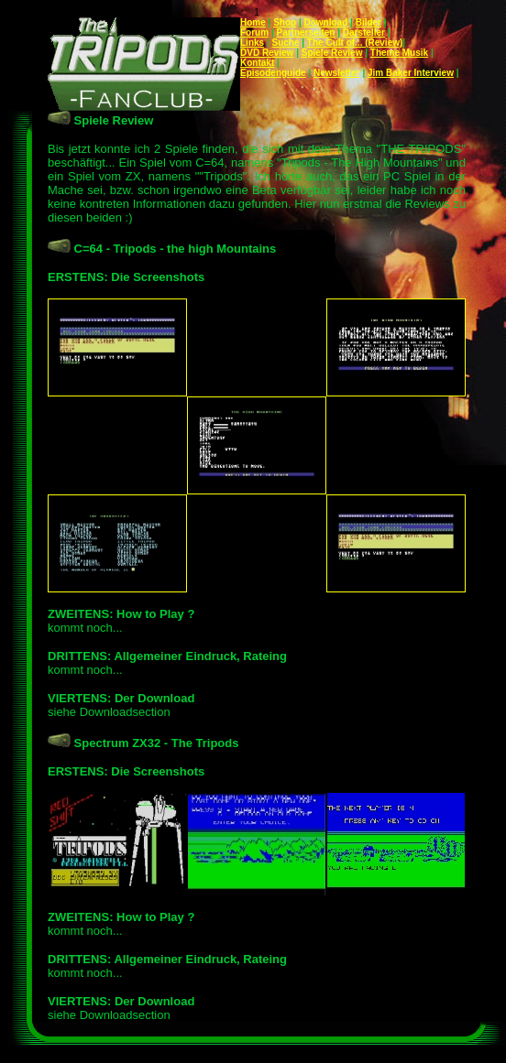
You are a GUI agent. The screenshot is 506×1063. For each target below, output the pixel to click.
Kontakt (257, 63)
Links (252, 43)
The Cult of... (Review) (354, 43)
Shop (284, 22)
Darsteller (364, 32)
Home (253, 22)
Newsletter (337, 73)
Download (326, 22)
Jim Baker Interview (411, 73)
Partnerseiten (305, 32)
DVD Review (266, 53)
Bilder (368, 22)
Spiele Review (332, 53)
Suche (285, 43)
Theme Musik (399, 53)
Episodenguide (273, 73)
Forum (254, 32)
